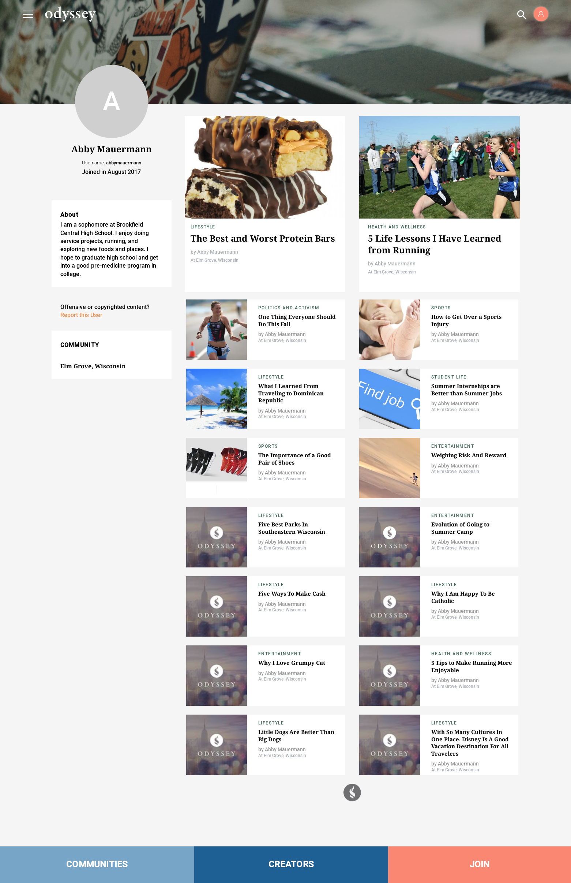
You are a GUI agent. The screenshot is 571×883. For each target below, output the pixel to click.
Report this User (81, 315)
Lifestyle (203, 227)
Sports (441, 307)
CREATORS (291, 864)
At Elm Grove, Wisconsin (214, 260)
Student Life (449, 377)
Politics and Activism (289, 307)
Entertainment (452, 446)
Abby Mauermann (217, 252)
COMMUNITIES (97, 864)
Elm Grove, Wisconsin (93, 366)
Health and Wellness (397, 227)
